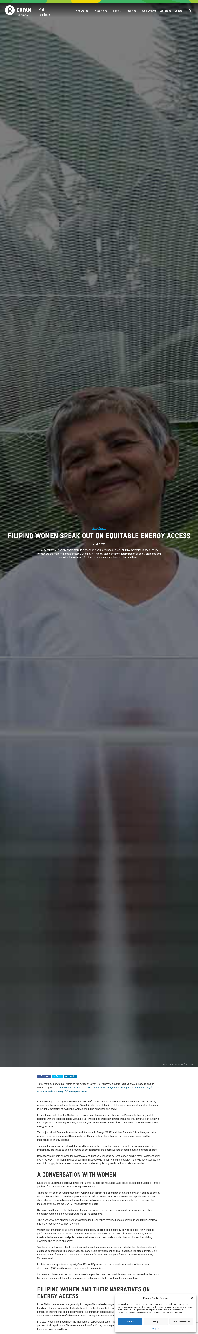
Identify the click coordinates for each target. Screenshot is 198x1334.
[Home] (29, 11)
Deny (155, 1321)
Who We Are (83, 11)
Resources (131, 11)
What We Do (102, 11)
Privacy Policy (156, 1328)
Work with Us (149, 11)
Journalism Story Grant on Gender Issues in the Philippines (87, 1087)
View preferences (181, 1321)
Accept (130, 1321)
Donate (178, 11)
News (117, 11)
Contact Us (165, 11)
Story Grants (99, 528)
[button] (191, 1298)
